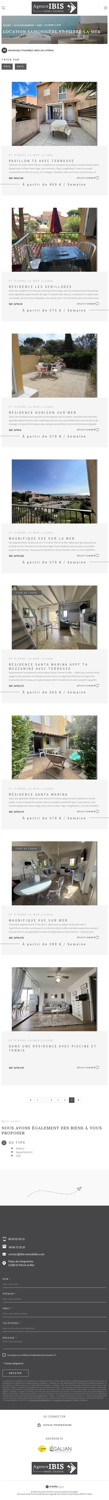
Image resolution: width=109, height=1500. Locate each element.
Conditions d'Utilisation (62, 1400)
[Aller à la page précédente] (30, 1100)
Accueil (7, 25)
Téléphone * (12, 1323)
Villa (18, 1156)
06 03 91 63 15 (16, 1239)
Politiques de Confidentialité (40, 1400)
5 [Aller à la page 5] (58, 1100)
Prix (7, 66)
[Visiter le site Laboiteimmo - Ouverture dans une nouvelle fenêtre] (54, 1486)
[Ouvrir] (3, 8)
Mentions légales (48, 1494)
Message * (10, 1338)
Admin (59, 1494)
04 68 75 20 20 (14, 1247)
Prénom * (9, 1294)
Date (20, 66)
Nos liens (67, 1494)
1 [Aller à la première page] (37, 1100)
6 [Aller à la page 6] (64, 1100)
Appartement (24, 1152)
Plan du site (35, 1494)
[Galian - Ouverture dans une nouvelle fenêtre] (60, 1448)
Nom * (7, 1279)
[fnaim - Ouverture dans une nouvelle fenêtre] (42, 1448)
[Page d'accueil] (54, 8)
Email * (8, 1308)
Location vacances (24, 25)
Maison (20, 1148)
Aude (39, 25)
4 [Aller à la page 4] (51, 1100)
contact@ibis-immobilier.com (26, 1254)
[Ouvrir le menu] (105, 8)
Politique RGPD (78, 1494)
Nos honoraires (23, 1494)
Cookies (89, 1494)
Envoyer (15, 1373)
